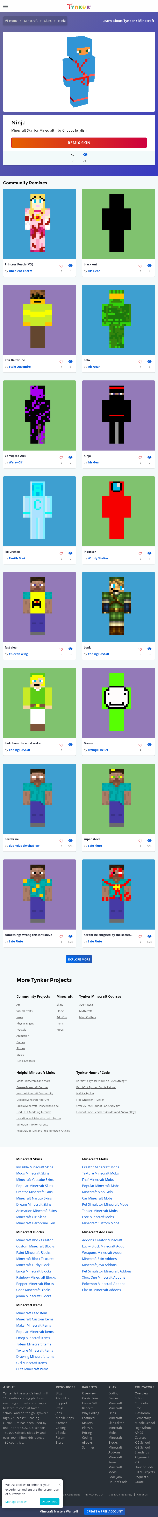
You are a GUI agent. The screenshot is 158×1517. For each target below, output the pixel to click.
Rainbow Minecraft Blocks (36, 1278)
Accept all (49, 1501)
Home (13, 21)
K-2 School (142, 1443)
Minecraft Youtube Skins (35, 1180)
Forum (60, 1438)
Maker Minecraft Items (33, 1326)
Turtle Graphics (25, 1061)
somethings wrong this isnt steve (28, 935)
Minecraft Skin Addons (99, 1259)
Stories (20, 1048)
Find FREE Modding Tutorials (33, 1112)
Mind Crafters (87, 1017)
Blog (59, 1394)
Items (60, 1023)
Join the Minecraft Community (34, 1094)
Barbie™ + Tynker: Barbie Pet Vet (96, 1087)
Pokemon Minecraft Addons (103, 1284)
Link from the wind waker (23, 743)
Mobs (60, 1030)
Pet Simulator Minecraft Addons (107, 1271)
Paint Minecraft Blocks (33, 1253)
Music (20, 1055)
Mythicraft (85, 1011)
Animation (22, 1036)
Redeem (88, 1408)
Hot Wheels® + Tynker (90, 1100)
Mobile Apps (65, 1418)
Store (59, 1443)
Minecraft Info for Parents (32, 1125)
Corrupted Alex (15, 456)
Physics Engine (25, 1023)
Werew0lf (15, 462)
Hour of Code (117, 1482)
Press (59, 1408)
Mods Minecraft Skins (32, 1173)
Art (18, 1005)
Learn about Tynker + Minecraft (128, 20)
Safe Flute (95, 846)
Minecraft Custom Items (34, 1319)
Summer (88, 1448)
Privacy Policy (94, 1495)
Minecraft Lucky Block (33, 1265)
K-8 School (142, 1448)
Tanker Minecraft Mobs (100, 1211)
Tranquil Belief (98, 750)
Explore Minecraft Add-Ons (32, 1100)
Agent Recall (86, 1005)
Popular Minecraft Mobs (101, 1186)
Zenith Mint (17, 558)
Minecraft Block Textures (35, 1259)
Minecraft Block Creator (34, 1240)
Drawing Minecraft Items (35, 1357)
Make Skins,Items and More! (33, 1081)
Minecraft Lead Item (31, 1313)
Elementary (143, 1418)
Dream (88, 743)
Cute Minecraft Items (32, 1369)
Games (20, 1042)
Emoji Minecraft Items (33, 1338)
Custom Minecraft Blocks (35, 1246)
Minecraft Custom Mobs (100, 1223)
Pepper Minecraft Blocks (35, 1284)
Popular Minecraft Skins (34, 1186)
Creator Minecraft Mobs (100, 1167)
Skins (48, 21)
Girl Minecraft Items (31, 1363)
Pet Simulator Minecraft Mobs (105, 1205)
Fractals (21, 1030)
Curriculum (90, 1398)
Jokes (19, 1017)
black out (90, 264)
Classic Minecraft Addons (101, 1290)
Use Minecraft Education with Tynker (38, 1118)
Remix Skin (79, 142)
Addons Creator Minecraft (102, 1240)
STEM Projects (145, 1472)
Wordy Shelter (98, 558)
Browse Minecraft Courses (32, 1087)
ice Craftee (12, 552)
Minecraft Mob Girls (97, 1192)
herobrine (12, 839)
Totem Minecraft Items (33, 1344)
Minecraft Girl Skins (31, 1217)
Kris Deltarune (15, 360)
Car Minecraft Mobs (97, 1198)
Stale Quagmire (20, 367)
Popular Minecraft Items (35, 1332)
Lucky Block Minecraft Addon (104, 1246)
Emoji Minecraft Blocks (33, 1271)
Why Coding (90, 1413)
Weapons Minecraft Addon (102, 1253)
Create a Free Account (105, 1511)
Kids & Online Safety (120, 1495)
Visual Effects (24, 1011)
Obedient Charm (20, 271)
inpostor (90, 552)
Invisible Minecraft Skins (34, 1167)
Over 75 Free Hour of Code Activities (98, 1106)
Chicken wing (18, 654)
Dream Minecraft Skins (33, 1205)
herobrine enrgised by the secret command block (108, 935)
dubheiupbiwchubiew (24, 846)
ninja (87, 456)
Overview (89, 1394)
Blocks (60, 1011)
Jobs (59, 1413)
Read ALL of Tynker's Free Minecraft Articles (43, 1131)
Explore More (79, 960)
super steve (92, 839)
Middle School (145, 1423)
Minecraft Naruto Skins (34, 1198)
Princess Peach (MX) (19, 264)
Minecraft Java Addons (99, 1265)
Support (61, 1403)
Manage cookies (16, 1502)
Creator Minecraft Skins (34, 1192)
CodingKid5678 (98, 654)
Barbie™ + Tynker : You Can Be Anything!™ (101, 1081)
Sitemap (61, 1423)
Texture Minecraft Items (34, 1351)
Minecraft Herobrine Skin (35, 1223)
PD (137, 1462)
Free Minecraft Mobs (98, 1217)
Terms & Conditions (68, 1495)
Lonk (87, 648)
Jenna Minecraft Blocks (33, 1296)
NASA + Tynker (85, 1094)
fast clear (11, 648)
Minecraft (31, 21)
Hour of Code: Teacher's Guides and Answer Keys (106, 1112)
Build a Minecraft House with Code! (37, 1106)
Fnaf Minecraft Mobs (98, 1180)
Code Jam (115, 1477)
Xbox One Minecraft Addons (103, 1278)
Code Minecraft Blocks (33, 1290)
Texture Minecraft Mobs (100, 1173)
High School (143, 1428)
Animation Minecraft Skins (36, 1211)
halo (87, 360)
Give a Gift (89, 1403)
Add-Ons (62, 1017)
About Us (62, 1398)
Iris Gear (94, 271)
